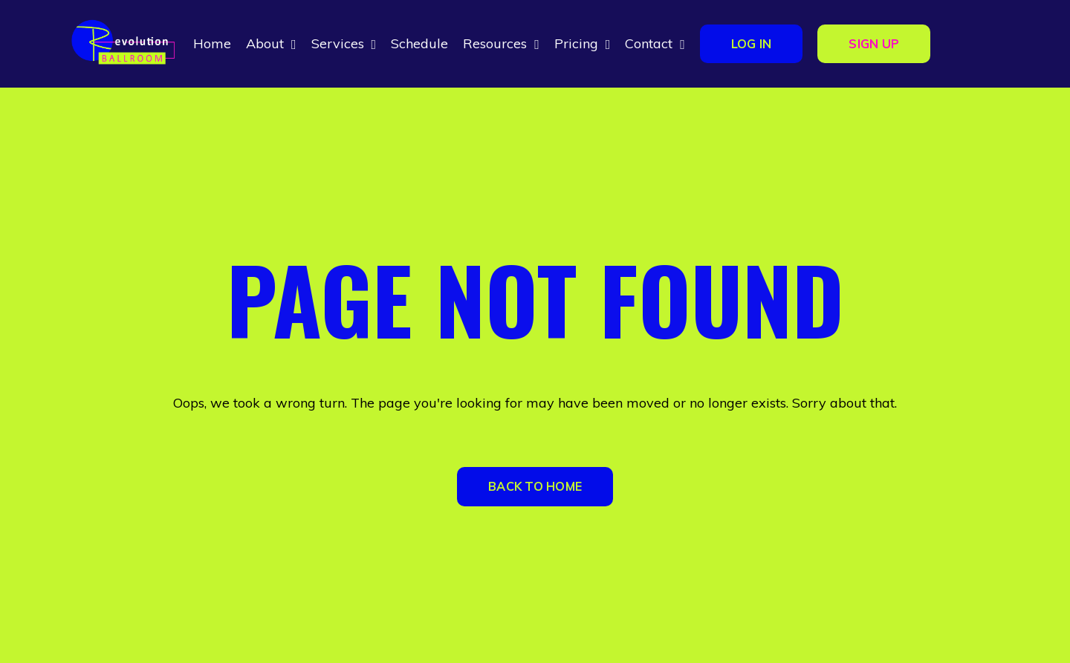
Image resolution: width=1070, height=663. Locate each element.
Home (212, 43)
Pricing (582, 43)
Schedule (419, 43)
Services (344, 43)
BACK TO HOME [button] (535, 486)
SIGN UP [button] (874, 43)
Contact (655, 43)
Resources (501, 43)
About (271, 43)
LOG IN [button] (751, 43)
